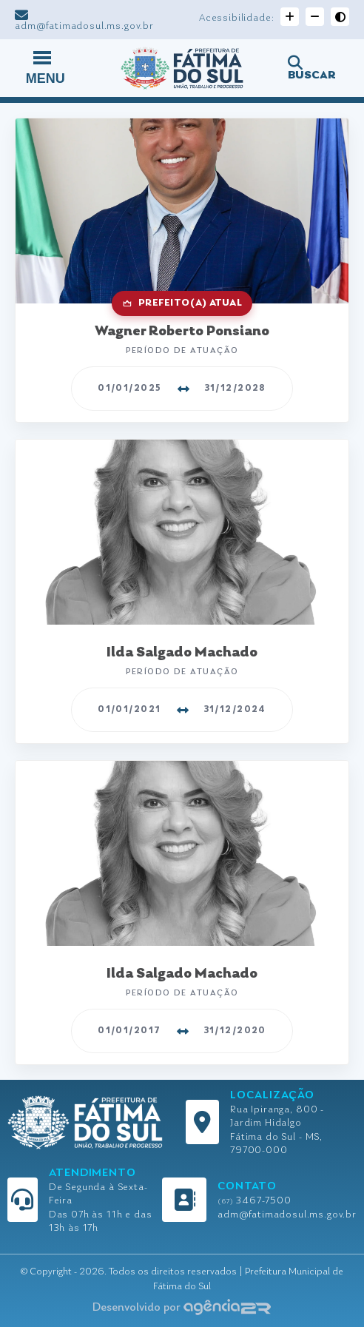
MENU (45, 66)
